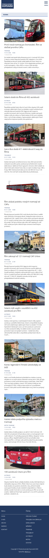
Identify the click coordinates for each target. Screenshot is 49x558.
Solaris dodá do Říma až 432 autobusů (21, 97)
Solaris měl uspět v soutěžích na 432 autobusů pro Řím (20, 309)
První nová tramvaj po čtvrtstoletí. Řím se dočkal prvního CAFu (23, 46)
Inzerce (4, 526)
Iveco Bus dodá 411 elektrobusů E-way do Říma (23, 150)
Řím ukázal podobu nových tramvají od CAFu (22, 203)
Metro (6, 425)
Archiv (3, 523)
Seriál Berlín (30, 523)
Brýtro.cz (27, 552)
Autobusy (7, 100)
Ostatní (28, 543)
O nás (3, 519)
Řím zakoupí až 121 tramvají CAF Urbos (22, 256)
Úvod (3, 516)
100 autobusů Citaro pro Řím (17, 471)
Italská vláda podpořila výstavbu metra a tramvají (22, 420)
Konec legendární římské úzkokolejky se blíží (22, 366)
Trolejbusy (7, 155)
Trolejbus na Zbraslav (33, 519)
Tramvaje (7, 51)
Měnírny (29, 526)
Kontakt (4, 529)
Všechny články (31, 516)
